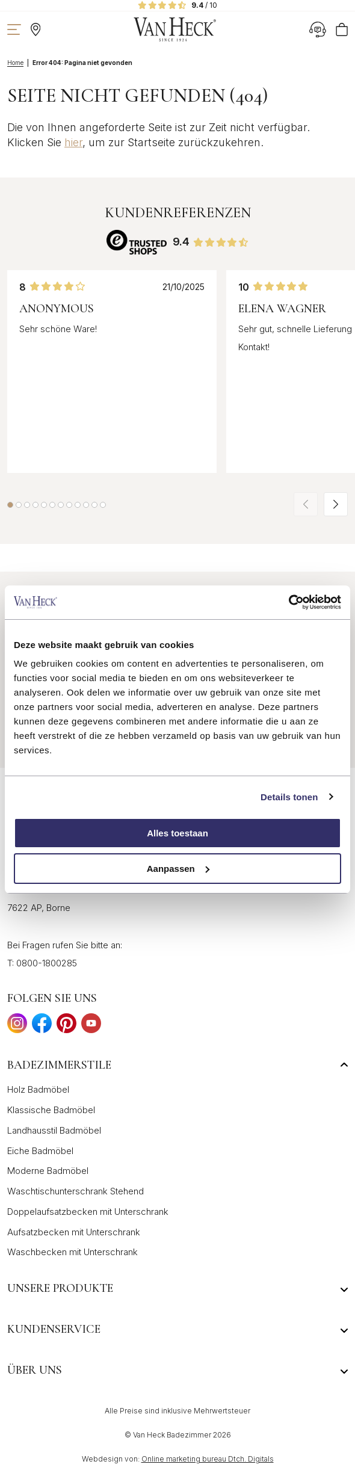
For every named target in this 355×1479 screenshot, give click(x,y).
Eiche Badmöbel (40, 1150)
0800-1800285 (46, 963)
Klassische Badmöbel (51, 1110)
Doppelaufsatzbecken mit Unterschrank (87, 1211)
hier (73, 142)
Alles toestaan (177, 833)
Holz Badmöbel (38, 1089)
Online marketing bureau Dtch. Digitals (207, 1458)
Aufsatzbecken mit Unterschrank (73, 1232)
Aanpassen (178, 868)
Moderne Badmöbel (47, 1170)
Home (15, 62)
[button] (10, 505)
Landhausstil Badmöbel (54, 1130)
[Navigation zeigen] (14, 29)
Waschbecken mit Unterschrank (72, 1252)
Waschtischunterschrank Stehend (75, 1191)
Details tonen (289, 797)
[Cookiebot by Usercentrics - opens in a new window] (288, 602)
